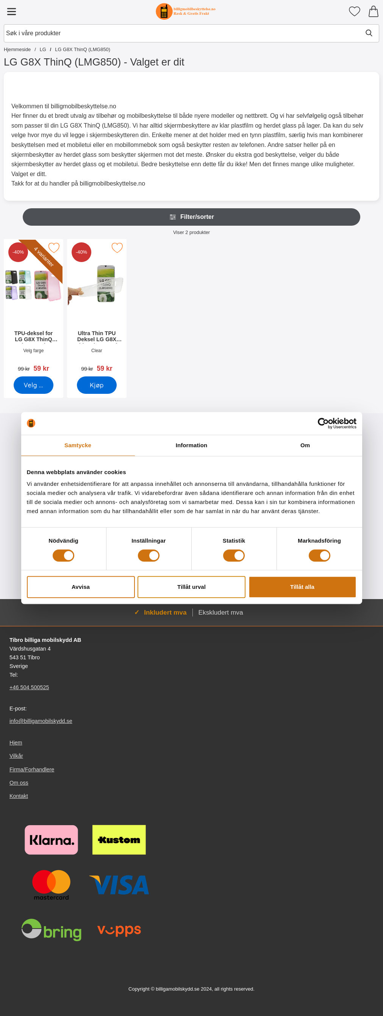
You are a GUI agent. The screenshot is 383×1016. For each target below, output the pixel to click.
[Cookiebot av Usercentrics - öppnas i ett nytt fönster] (323, 423)
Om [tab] (305, 445)
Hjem (15, 743)
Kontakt (18, 796)
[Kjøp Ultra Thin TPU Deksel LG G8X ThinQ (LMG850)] (97, 385)
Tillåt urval (191, 587)
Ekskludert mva (221, 612)
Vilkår (16, 756)
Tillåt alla (302, 587)
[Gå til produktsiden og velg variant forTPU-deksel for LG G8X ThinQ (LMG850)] (33, 385)
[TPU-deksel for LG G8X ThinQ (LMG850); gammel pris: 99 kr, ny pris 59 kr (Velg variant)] (34, 308)
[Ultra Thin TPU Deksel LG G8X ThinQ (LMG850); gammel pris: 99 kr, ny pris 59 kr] (97, 308)
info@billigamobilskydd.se (40, 721)
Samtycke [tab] (77, 445)
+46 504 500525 (29, 687)
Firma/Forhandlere (31, 769)
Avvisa (81, 587)
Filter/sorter (191, 217)
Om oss (18, 783)
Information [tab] (192, 445)
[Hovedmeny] (11, 11)
